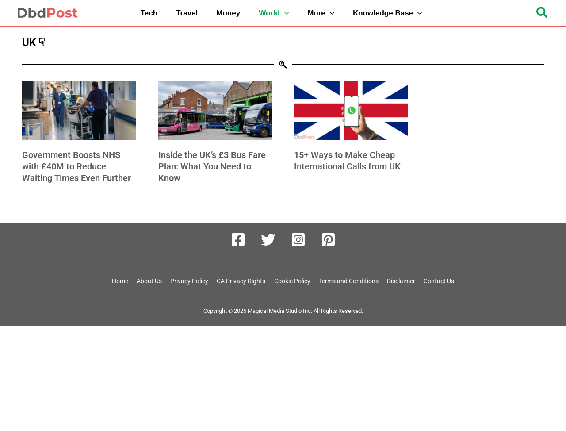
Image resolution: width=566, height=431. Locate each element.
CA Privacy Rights (237, 281)
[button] (275, 13)
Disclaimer (405, 281)
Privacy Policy (184, 281)
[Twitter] (268, 239)
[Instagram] (298, 239)
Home (114, 281)
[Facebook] (238, 239)
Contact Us (444, 281)
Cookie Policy (290, 281)
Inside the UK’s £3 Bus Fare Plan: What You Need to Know (212, 166)
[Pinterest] (328, 239)
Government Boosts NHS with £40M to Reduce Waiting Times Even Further (76, 166)
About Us (143, 281)
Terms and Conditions (350, 281)
